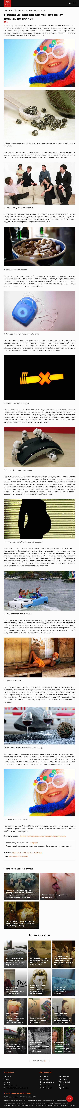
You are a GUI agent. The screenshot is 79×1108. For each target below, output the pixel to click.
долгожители (15, 856)
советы (25, 856)
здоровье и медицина (33, 10)
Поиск (68, 3)
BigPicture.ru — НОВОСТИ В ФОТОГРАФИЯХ (20, 1087)
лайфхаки (38, 853)
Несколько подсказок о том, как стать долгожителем (43, 836)
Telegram (33, 843)
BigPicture (17, 10)
